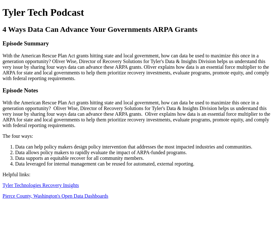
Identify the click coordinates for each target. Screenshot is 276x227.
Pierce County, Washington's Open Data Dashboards (55, 196)
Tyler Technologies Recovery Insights (41, 185)
